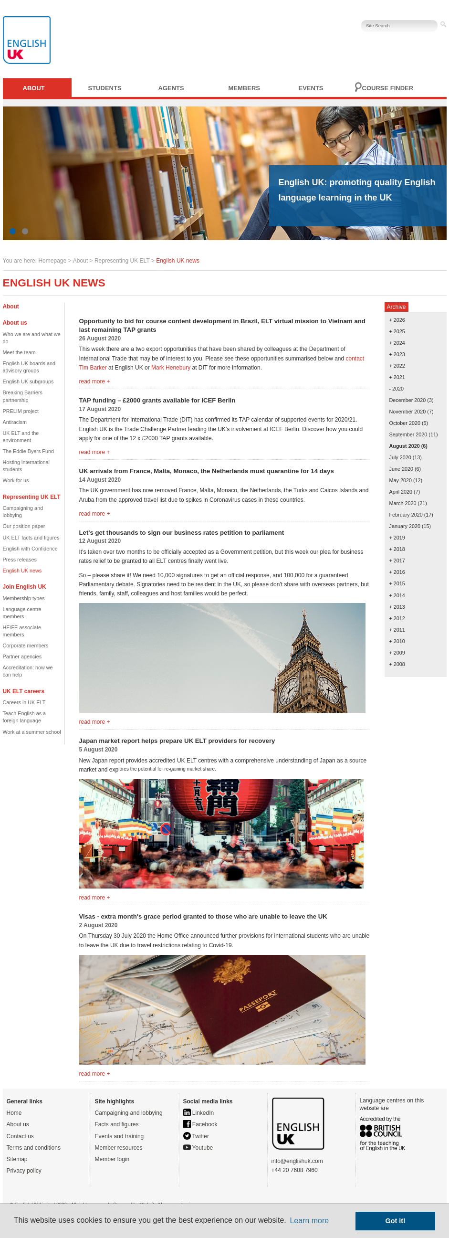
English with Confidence (30, 548)
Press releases (20, 559)
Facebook (200, 1124)
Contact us (20, 1136)
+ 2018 (397, 549)
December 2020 (407, 400)
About (34, 88)
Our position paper (24, 526)
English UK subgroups (28, 381)
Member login (112, 1159)
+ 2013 (397, 607)
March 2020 (403, 503)
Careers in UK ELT (24, 702)
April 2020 (401, 492)
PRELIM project (21, 411)
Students (105, 88)
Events (311, 88)
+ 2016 (397, 572)
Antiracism (15, 422)
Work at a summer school (32, 732)
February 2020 (406, 515)
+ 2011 (397, 630)
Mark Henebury (170, 367)
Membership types (24, 598)
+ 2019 (397, 537)
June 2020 (401, 469)
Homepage (52, 260)
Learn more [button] (309, 1221)
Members (244, 88)
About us (18, 1124)
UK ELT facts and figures (31, 537)
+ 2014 (397, 595)
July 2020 (400, 457)
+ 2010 (397, 641)
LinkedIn (198, 1113)
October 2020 (404, 423)
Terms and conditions (34, 1147)
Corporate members (26, 645)
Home (14, 1113)
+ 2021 (397, 377)
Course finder (388, 88)
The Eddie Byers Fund (28, 451)
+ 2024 (397, 343)
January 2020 (404, 526)
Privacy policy (24, 1170)
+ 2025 (397, 331)
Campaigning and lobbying (129, 1113)
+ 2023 (397, 354)
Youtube (198, 1147)
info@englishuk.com (297, 1161)
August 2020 (404, 446)
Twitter (196, 1136)
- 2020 (396, 389)
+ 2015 (397, 583)
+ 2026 (397, 320)
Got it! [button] (396, 1221)
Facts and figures (117, 1124)
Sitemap (17, 1159)
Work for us (16, 480)
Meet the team (19, 352)
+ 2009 (397, 653)
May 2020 (400, 480)
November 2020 (407, 411)
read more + (94, 381)
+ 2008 (397, 664)
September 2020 (408, 434)
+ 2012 (397, 618)
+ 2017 (397, 560)
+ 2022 (397, 366)
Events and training (119, 1136)
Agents (171, 88)
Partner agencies (22, 656)
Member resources (119, 1147)
